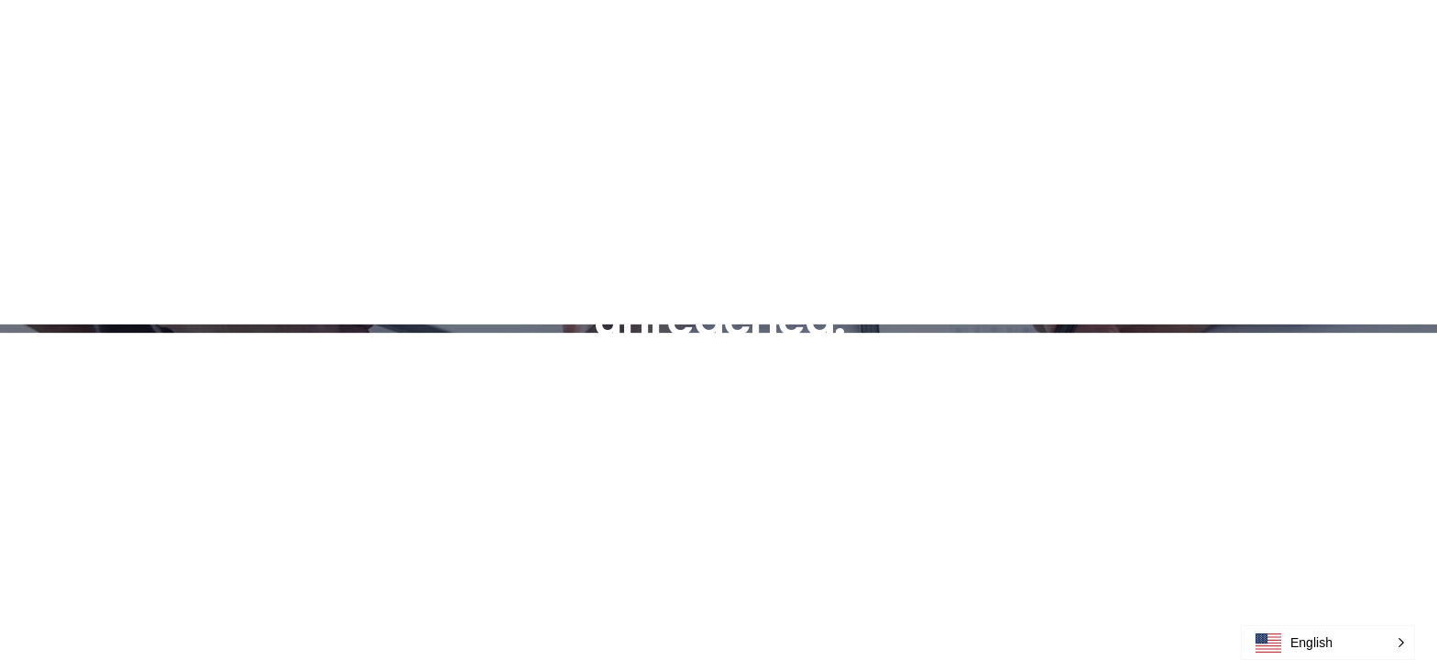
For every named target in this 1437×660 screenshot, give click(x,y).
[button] (1328, 642)
